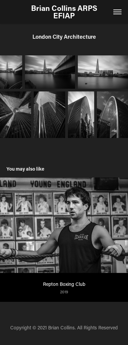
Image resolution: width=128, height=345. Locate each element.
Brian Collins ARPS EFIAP (65, 11)
